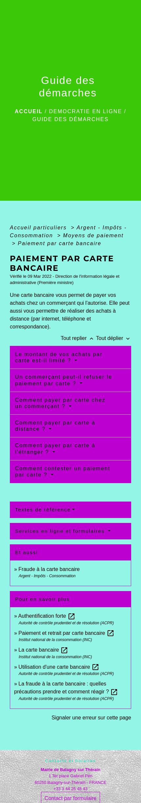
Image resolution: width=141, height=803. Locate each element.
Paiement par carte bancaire (59, 243)
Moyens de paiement (93, 235)
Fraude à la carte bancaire (49, 569)
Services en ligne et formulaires (61, 531)
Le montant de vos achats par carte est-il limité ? (59, 357)
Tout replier (78, 338)
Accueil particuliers (39, 227)
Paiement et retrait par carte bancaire (66, 633)
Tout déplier (113, 338)
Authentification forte (46, 616)
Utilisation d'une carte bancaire (58, 667)
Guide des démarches (70, 119)
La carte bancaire (43, 650)
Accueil (29, 111)
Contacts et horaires (70, 760)
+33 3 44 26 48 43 (70, 788)
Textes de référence (43, 509)
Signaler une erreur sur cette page (91, 717)
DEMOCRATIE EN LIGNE (85, 111)
